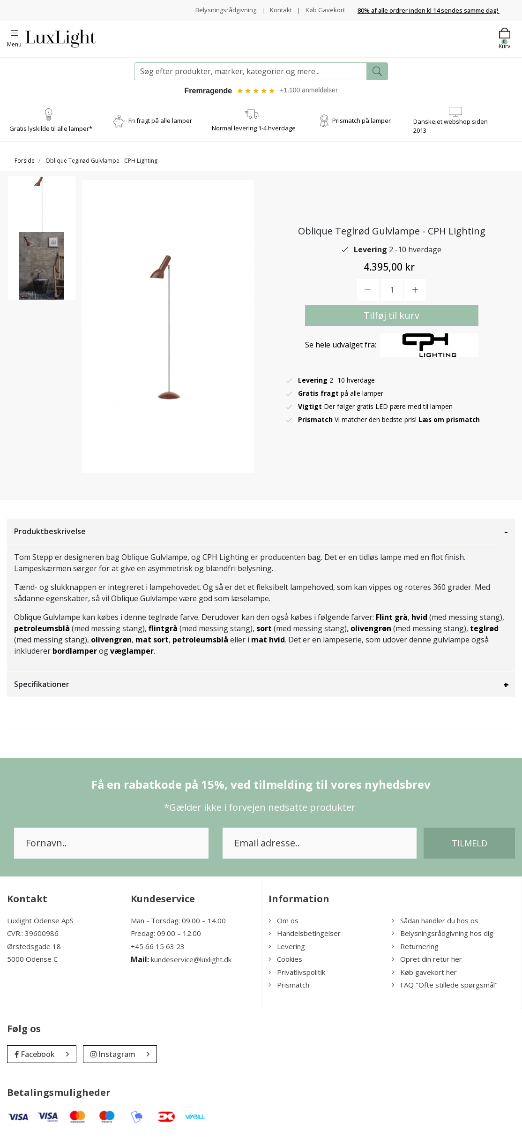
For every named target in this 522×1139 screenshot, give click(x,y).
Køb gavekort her (424, 973)
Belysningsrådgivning (220, 9)
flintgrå (163, 629)
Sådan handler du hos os (435, 921)
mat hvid (268, 640)
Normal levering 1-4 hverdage (254, 129)
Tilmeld (469, 844)
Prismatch (288, 986)
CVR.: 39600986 (33, 934)
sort (264, 629)
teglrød (484, 629)
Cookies (285, 960)
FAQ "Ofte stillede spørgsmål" (445, 986)
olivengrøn (370, 629)
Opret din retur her (427, 960)
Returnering (415, 947)
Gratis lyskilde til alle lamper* (50, 130)
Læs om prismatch (449, 420)
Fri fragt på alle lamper (160, 122)
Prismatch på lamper (361, 122)
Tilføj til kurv (391, 316)
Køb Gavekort (324, 9)
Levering (286, 947)
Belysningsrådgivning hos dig (442, 934)
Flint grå (392, 618)
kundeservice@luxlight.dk (191, 961)
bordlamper (74, 652)
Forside (25, 162)
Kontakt (278, 9)
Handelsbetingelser (304, 934)
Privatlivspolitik (296, 973)
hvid (419, 618)
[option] (41, 214)
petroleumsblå (42, 629)
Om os (283, 921)
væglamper (132, 652)
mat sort (152, 640)
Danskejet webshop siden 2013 (450, 127)
